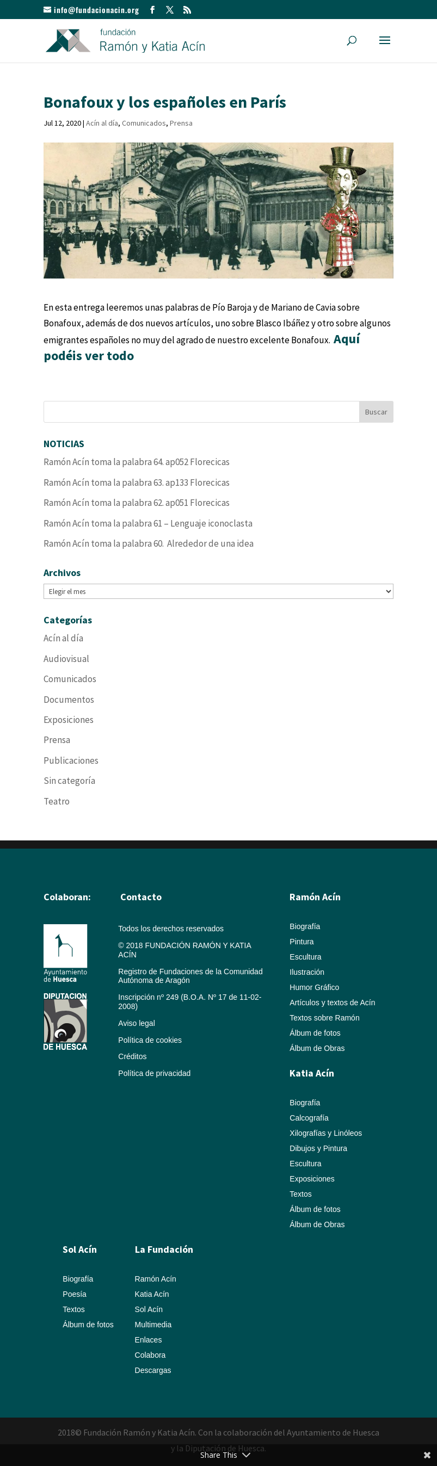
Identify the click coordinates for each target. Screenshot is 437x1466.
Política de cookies (150, 1040)
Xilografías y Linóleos (326, 1133)
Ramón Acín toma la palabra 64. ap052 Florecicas (137, 462)
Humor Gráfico (314, 987)
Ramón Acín (155, 1279)
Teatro (57, 801)
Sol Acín (149, 1309)
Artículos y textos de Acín (332, 1002)
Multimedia (153, 1324)
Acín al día (102, 123)
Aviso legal (136, 1023)
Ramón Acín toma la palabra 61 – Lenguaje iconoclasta (148, 523)
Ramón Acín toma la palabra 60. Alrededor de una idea (149, 543)
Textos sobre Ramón (324, 1017)
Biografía (305, 926)
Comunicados (144, 123)
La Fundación (164, 1249)
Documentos (69, 700)
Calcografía (309, 1118)
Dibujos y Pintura (318, 1148)
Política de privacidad (154, 1073)
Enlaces (148, 1339)
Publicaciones (71, 760)
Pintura (301, 941)
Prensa (181, 123)
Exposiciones (69, 720)
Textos (300, 1194)
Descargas (153, 1370)
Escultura (305, 956)
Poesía (75, 1294)
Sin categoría (69, 781)
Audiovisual (66, 659)
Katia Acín (312, 1073)
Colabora (150, 1355)
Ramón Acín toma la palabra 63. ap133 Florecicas (137, 482)
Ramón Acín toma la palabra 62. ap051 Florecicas (137, 503)
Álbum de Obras (317, 1048)
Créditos (132, 1056)
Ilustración (307, 972)
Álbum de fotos (315, 1033)
